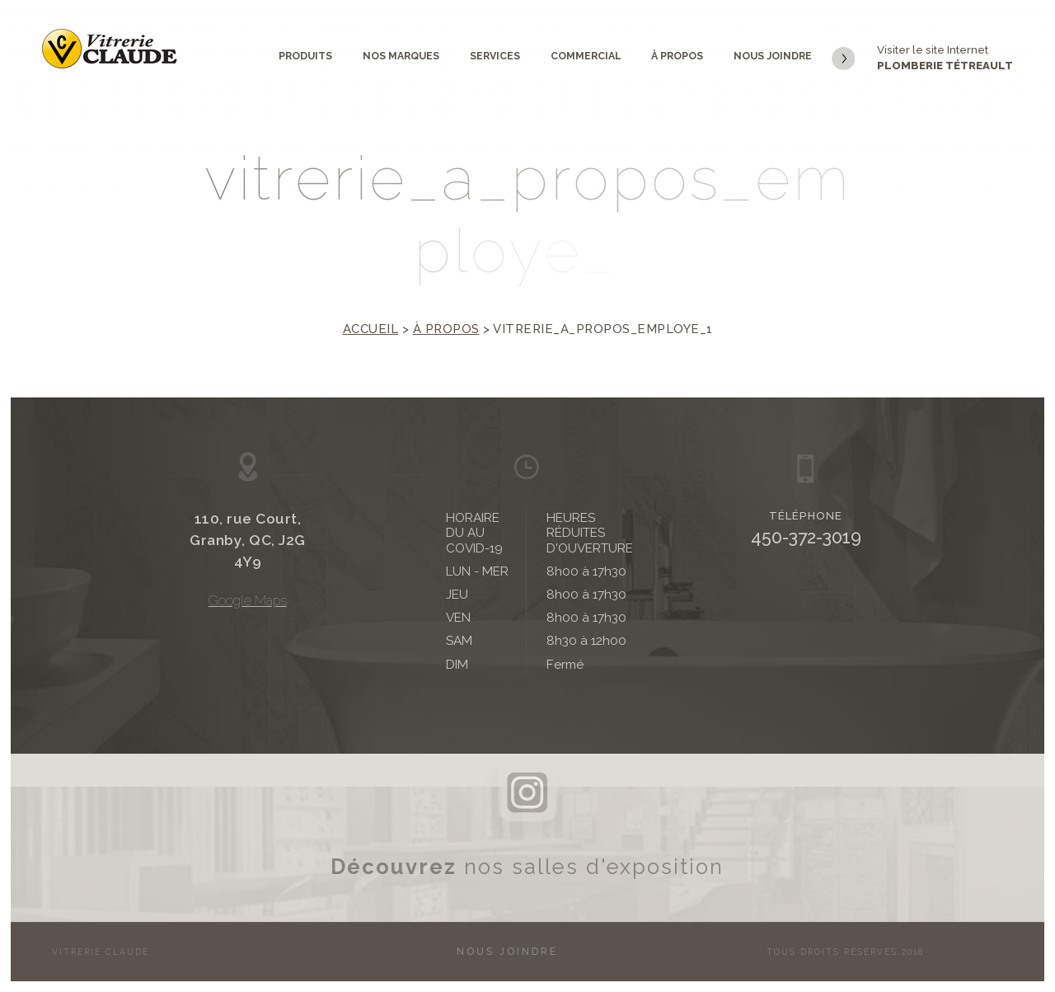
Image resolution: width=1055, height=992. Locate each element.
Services (495, 55)
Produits (305, 55)
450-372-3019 (806, 537)
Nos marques (401, 55)
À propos (677, 55)
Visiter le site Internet (922, 58)
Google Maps (248, 601)
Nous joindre (773, 55)
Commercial (586, 55)
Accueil (371, 329)
